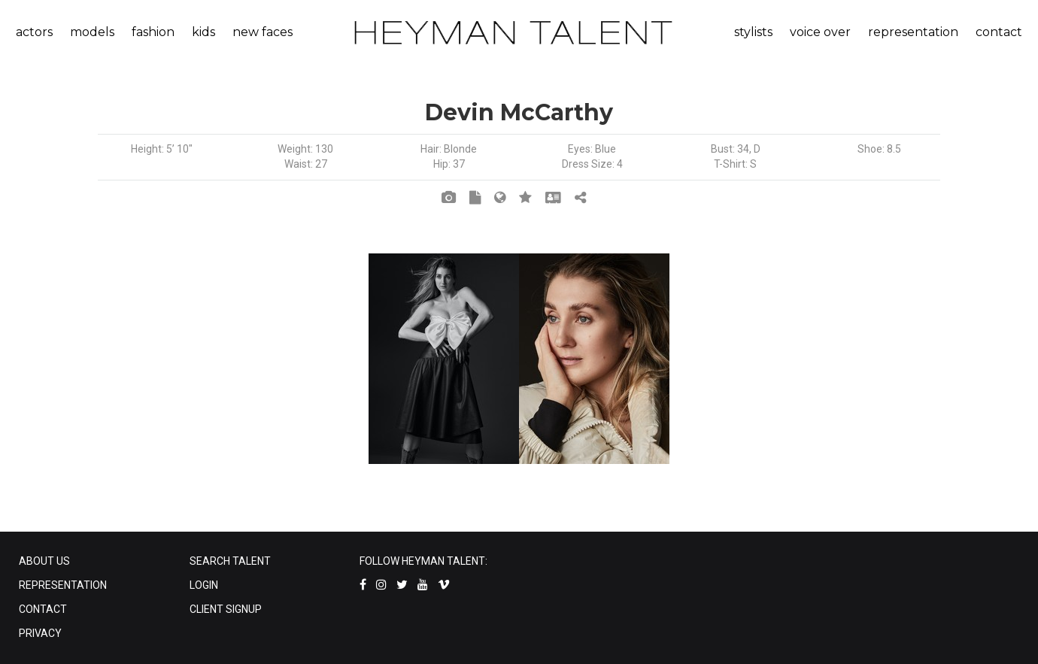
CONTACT (43, 609)
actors (34, 32)
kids (203, 32)
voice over (820, 32)
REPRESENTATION (63, 585)
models (92, 32)
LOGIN (204, 585)
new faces (262, 32)
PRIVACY (40, 633)
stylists (753, 32)
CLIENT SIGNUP (226, 609)
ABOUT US (44, 561)
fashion (153, 32)
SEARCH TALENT (230, 561)
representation (913, 32)
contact (999, 32)
